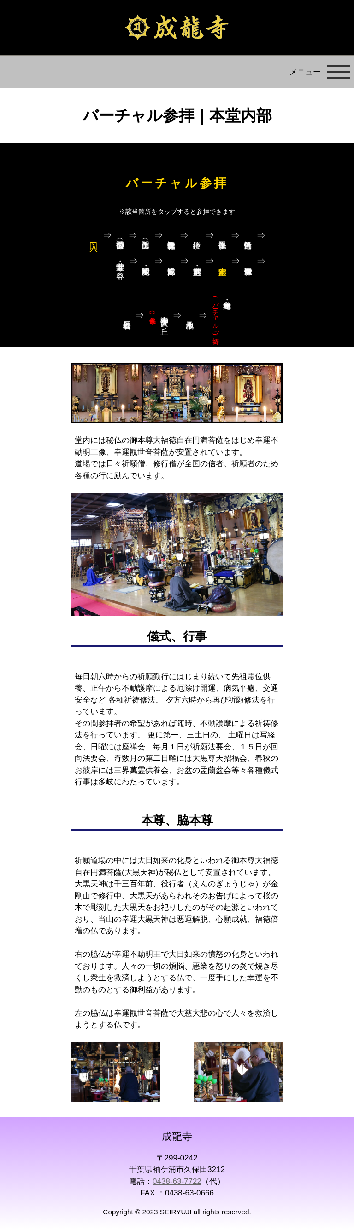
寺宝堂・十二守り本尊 (120, 261)
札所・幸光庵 (215, 315)
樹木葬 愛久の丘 (159, 315)
